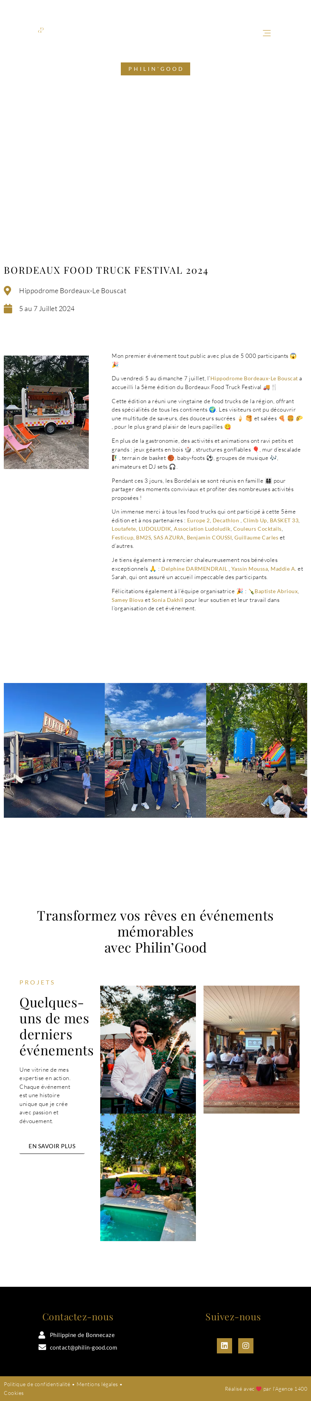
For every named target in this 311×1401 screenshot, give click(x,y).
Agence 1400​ (291, 1388)
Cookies (14, 1393)
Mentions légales (97, 1384)
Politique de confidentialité (37, 1384)
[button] (266, 33)
